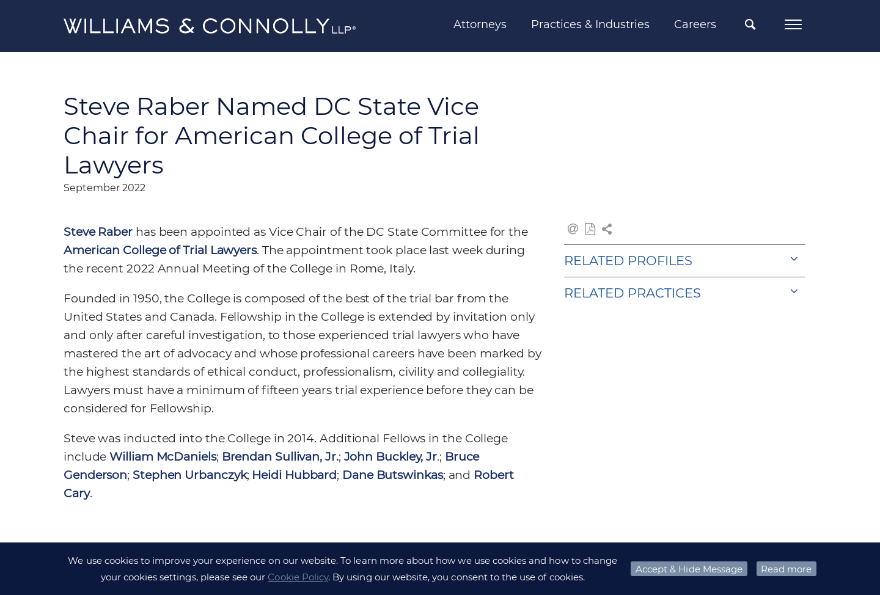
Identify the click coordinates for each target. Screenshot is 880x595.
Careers (695, 24)
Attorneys (480, 24)
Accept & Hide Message (689, 569)
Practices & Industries (590, 24)
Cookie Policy (298, 577)
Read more (786, 569)
